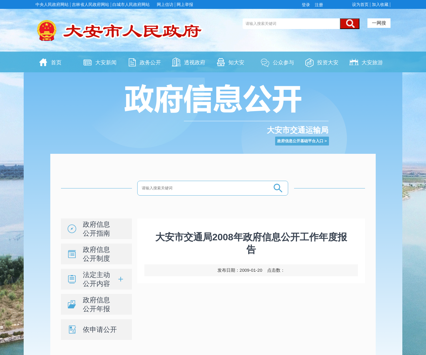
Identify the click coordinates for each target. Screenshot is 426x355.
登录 (307, 4)
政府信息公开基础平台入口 (300, 141)
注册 (318, 4)
